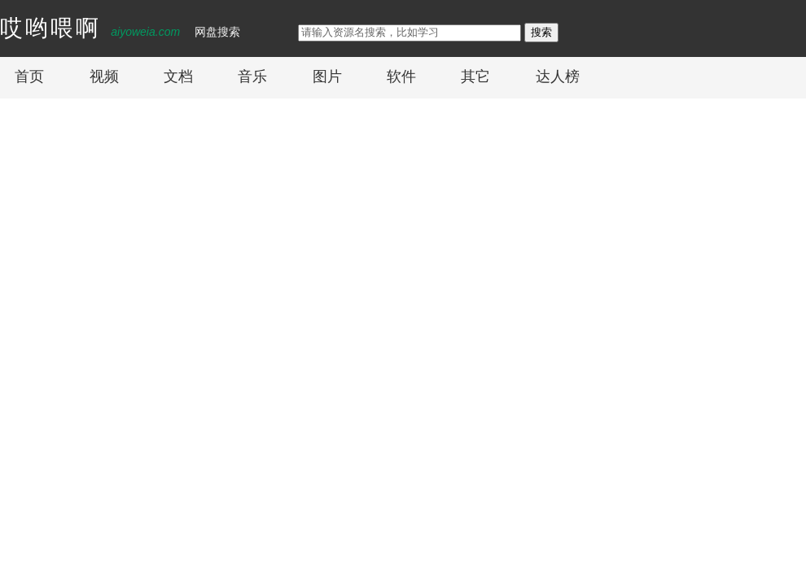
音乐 (252, 76)
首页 (29, 76)
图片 (327, 76)
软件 (401, 76)
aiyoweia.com (145, 31)
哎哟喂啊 (50, 28)
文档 (178, 76)
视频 (104, 76)
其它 (475, 76)
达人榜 (558, 76)
